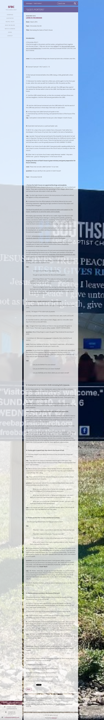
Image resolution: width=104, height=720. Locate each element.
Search (75, 3)
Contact (10, 35)
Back (28, 689)
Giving (10, 32)
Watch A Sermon (10, 28)
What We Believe (10, 25)
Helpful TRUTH (10, 21)
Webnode (54, 718)
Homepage (10, 14)
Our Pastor (10, 18)
